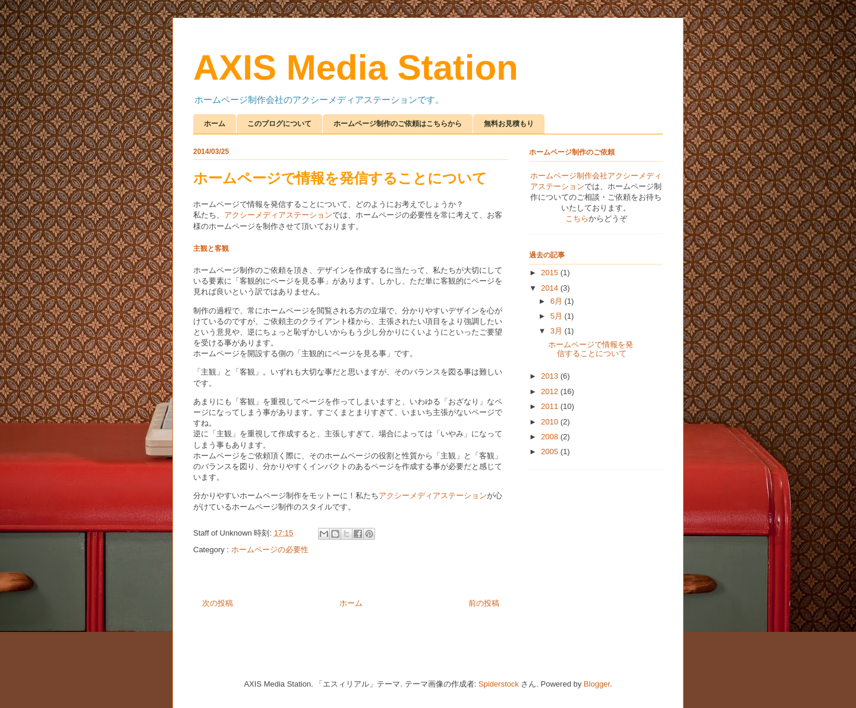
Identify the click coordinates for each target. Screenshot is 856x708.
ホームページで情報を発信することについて (590, 349)
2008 (551, 436)
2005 (551, 451)
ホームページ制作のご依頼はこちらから (397, 123)
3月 (557, 330)
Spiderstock (499, 683)
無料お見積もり (509, 123)
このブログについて (279, 123)
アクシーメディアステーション (278, 214)
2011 (551, 406)
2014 (551, 288)
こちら (576, 218)
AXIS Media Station (355, 67)
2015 (551, 272)
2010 (551, 421)
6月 (557, 301)
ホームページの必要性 (270, 549)
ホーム (214, 123)
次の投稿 (217, 603)
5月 (557, 315)
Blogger (597, 683)
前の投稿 (483, 603)
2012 (551, 391)
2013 (551, 376)
